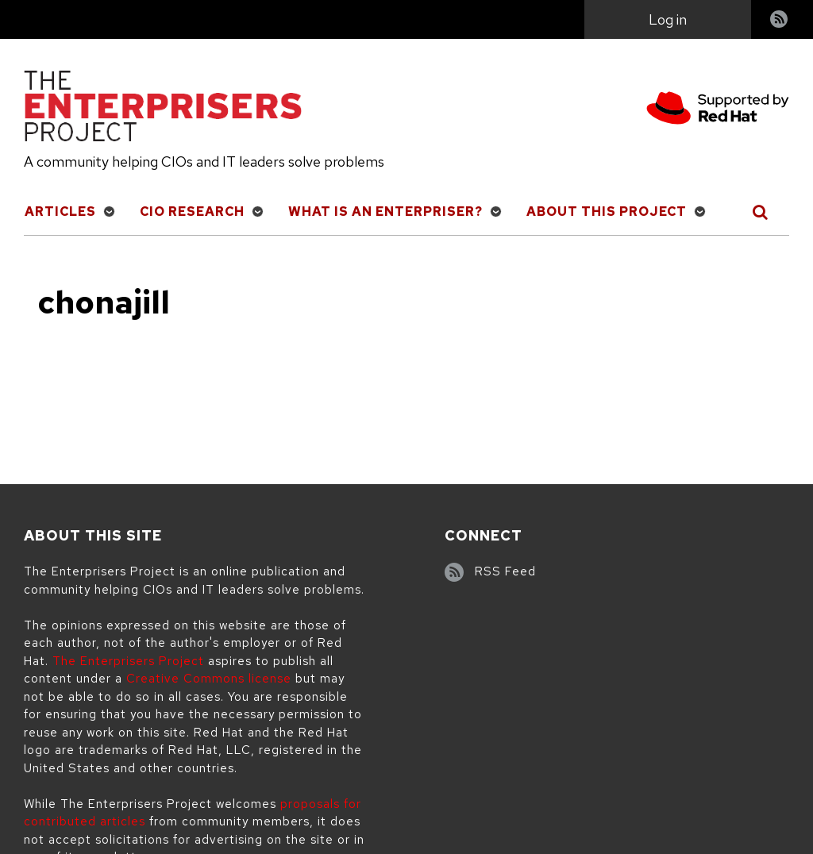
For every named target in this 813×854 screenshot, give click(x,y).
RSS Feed (505, 571)
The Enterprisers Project (128, 661)
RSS (779, 21)
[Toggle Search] (761, 212)
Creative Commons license (208, 679)
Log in (668, 19)
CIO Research (192, 211)
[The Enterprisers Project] (163, 109)
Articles (60, 211)
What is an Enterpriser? (385, 211)
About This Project (606, 211)
